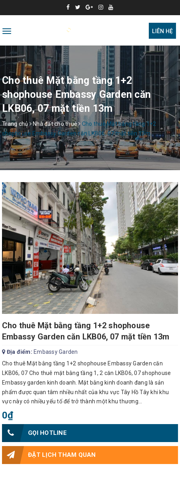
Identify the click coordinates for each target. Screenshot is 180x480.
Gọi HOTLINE (34, 433)
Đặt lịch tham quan (49, 455)
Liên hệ (162, 31)
